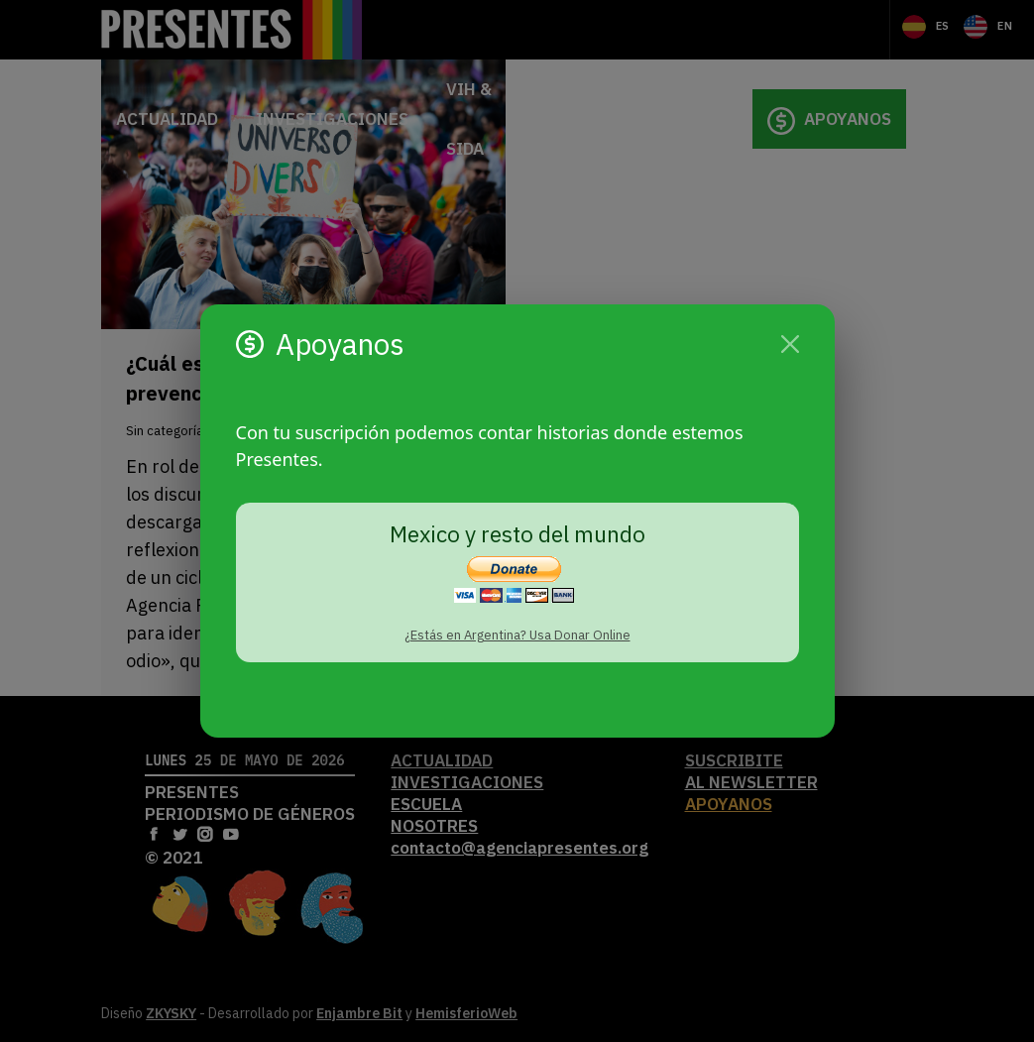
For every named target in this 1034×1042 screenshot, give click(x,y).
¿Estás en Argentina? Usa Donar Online (517, 635)
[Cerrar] (790, 344)
